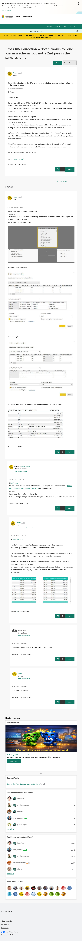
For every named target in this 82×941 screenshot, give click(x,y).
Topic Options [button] (69, 63)
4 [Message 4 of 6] (17, 611)
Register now (6, 10)
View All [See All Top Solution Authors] (10, 829)
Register (49, 26)
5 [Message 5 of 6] (18, 697)
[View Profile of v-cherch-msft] (26, 466)
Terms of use (5, 924)
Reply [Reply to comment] (70, 452)
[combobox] (54, 31)
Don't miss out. (46, 37)
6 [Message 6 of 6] (18, 654)
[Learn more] (14, 761)
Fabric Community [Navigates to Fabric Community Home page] (24, 16)
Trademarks (4, 928)
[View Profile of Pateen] (15, 73)
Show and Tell (18, 159)
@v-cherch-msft (18, 539)
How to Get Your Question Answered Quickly (23, 784)
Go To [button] (72, 27)
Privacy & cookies (6, 921)
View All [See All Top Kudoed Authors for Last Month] (10, 873)
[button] (57, 63)
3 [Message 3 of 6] (15, 503)
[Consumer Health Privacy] (41, 935)
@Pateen (14, 483)
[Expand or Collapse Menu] (3, 22)
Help (64, 26)
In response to (21, 471)
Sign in (57, 26)
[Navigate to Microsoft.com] (7, 16)
